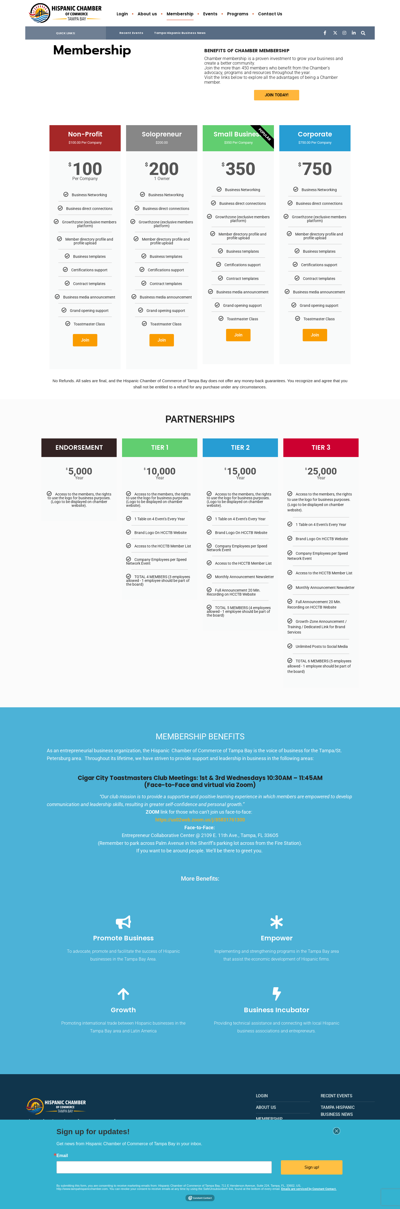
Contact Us (270, 14)
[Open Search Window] (362, 33)
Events (210, 14)
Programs (237, 14)
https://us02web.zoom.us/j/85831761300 (200, 820)
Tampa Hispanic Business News (180, 33)
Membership (180, 14)
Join (85, 340)
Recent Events (131, 33)
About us (147, 14)
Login (122, 14)
